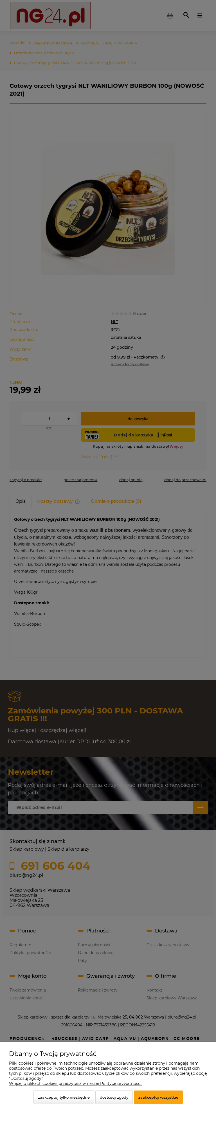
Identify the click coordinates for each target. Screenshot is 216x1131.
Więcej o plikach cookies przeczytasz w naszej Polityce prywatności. (75, 1083)
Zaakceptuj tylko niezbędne (64, 1097)
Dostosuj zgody (114, 1097)
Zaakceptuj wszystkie (158, 1097)
